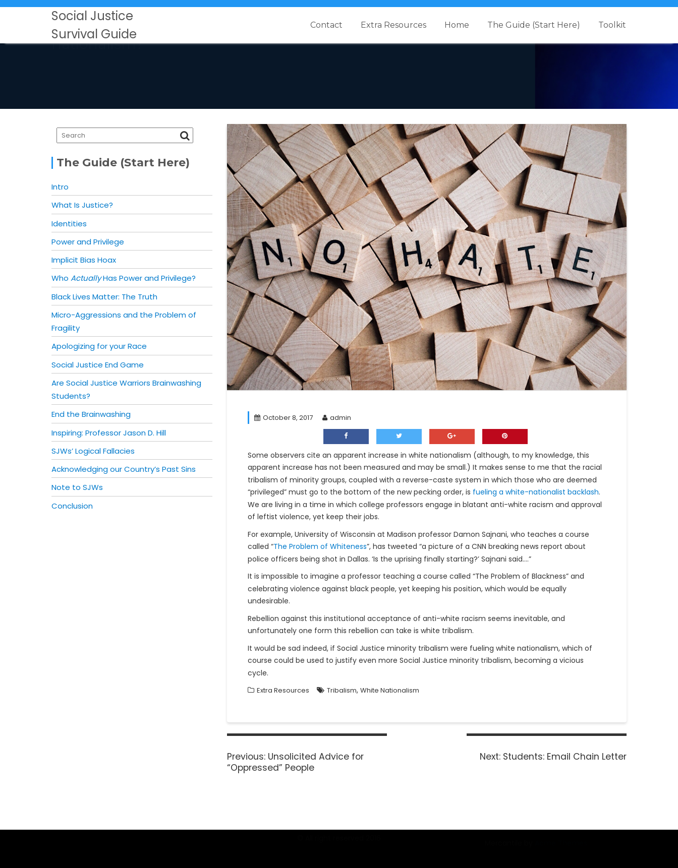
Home (456, 25)
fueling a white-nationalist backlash (536, 492)
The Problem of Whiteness (320, 546)
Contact (326, 25)
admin (336, 417)
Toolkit (612, 25)
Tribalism (342, 690)
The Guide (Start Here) (533, 25)
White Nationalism (389, 690)
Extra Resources (393, 25)
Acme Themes (561, 848)
